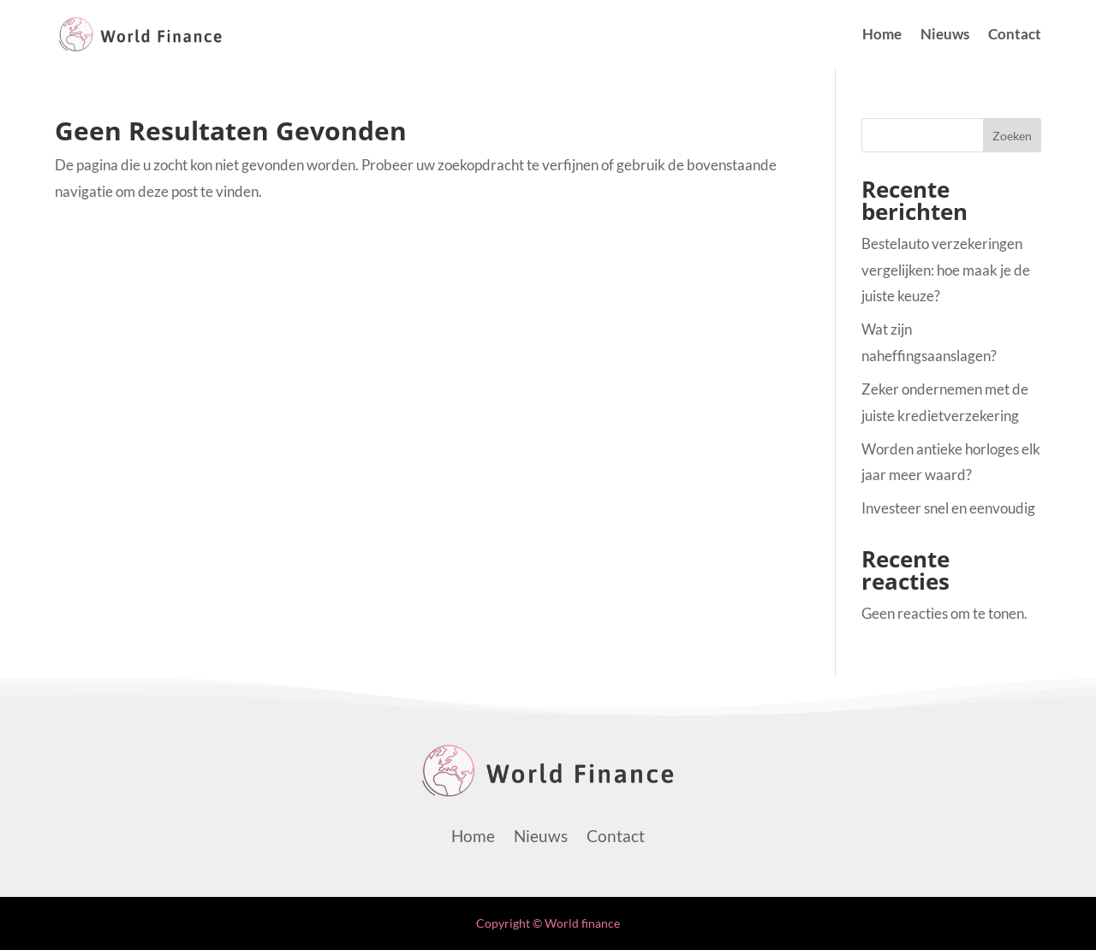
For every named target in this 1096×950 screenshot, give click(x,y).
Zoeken (1012, 135)
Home (882, 35)
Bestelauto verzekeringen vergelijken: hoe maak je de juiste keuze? (945, 270)
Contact (1014, 35)
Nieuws (944, 35)
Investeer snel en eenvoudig (948, 508)
